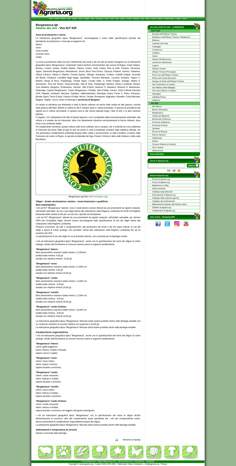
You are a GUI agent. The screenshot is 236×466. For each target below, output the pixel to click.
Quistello (156, 128)
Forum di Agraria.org (161, 182)
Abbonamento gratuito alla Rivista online (169, 204)
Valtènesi (156, 100)
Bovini (63, 18)
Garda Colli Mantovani (161, 59)
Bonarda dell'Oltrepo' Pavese (164, 34)
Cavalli (74, 18)
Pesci (107, 18)
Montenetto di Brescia (161, 119)
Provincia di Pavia (159, 125)
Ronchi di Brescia (159, 132)
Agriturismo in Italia (160, 185)
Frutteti (129, 18)
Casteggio (156, 47)
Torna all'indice (157, 154)
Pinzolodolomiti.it (89, 461)
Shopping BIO (168, 217)
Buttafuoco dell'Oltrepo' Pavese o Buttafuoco (171, 37)
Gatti (92, 18)
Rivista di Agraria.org (161, 179)
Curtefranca (157, 50)
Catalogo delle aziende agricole (165, 198)
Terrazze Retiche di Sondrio (164, 144)
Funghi (178, 18)
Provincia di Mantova (161, 122)
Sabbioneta (157, 138)
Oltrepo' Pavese (159, 69)
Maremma (107, 461)
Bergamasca (157, 113)
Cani (68, 18)
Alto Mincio (157, 106)
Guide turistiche (158, 188)
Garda (155, 56)
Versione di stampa (131, 440)
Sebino (155, 141)
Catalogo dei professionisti (163, 201)
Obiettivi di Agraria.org (161, 207)
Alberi (147, 18)
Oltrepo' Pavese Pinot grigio (164, 72)
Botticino (155, 40)
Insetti (153, 18)
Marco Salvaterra (135, 464)
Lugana (155, 65)
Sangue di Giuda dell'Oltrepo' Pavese (168, 81)
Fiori (142, 18)
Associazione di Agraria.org (163, 195)
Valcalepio (156, 94)
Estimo (159, 18)
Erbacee (136, 18)
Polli (112, 18)
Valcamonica (157, 150)
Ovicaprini (99, 18)
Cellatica (155, 53)
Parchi (184, 18)
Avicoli (56, 18)
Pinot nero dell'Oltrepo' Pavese (165, 75)
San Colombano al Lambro (163, 84)
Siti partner (139, 461)
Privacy (164, 464)
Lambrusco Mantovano (162, 62)
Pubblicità (150, 461)
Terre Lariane (158, 147)
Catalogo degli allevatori (162, 192)
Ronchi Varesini (158, 135)
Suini (117, 18)
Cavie (80, 18)
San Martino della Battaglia (163, 87)
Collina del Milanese (160, 116)
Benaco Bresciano (160, 110)
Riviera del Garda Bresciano (164, 78)
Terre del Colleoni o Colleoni (164, 91)
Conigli (86, 18)
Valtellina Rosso (159, 97)
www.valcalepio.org (98, 196)
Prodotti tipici (169, 18)
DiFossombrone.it (125, 461)
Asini (51, 18)
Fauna (122, 18)
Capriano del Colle (160, 43)
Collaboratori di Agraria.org (163, 211)
